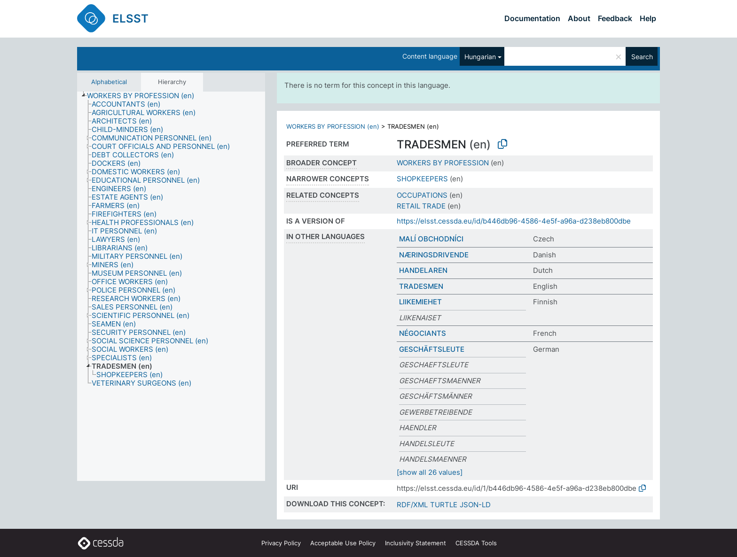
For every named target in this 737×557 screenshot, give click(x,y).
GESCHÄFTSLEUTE (431, 349)
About (579, 18)
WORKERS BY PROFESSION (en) (332, 126)
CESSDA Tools (476, 543)
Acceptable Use (343, 543)
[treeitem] (144, 96)
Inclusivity (415, 543)
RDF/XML (412, 504)
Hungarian (480, 57)
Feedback (615, 18)
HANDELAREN (423, 270)
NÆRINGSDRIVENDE (434, 254)
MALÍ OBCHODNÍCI (431, 238)
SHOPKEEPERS (422, 178)
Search (642, 57)
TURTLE (443, 504)
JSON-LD (475, 504)
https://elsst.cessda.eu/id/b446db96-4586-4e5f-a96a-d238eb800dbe (514, 221)
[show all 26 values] (430, 472)
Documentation (532, 18)
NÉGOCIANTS (422, 333)
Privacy (281, 543)
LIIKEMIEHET (420, 301)
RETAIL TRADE (421, 205)
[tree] (171, 286)
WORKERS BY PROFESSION (443, 162)
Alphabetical (109, 81)
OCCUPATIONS (422, 195)
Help (648, 18)
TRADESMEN (421, 286)
